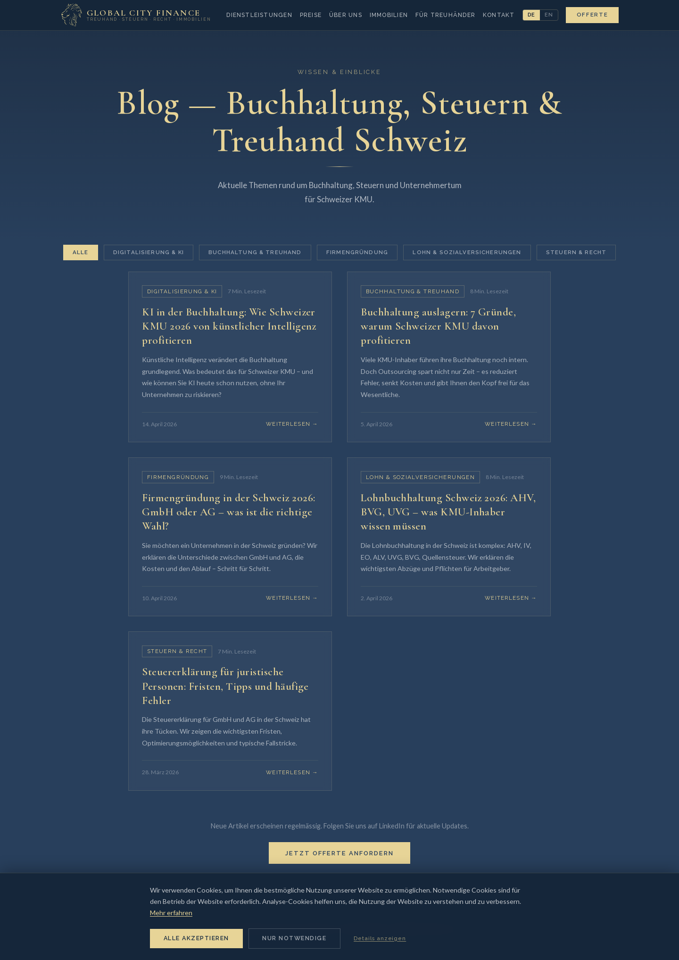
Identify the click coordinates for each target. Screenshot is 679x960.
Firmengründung (357, 252)
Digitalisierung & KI (148, 252)
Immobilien (389, 15)
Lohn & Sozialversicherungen (467, 252)
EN (549, 14)
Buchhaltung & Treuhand (254, 252)
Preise (311, 15)
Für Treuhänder (445, 15)
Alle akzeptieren (196, 938)
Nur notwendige (294, 938)
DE (532, 14)
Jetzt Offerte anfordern (339, 864)
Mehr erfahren (171, 913)
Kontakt (499, 15)
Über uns (345, 15)
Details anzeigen (380, 938)
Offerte (592, 14)
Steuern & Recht (576, 252)
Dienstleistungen (259, 15)
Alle (81, 252)
